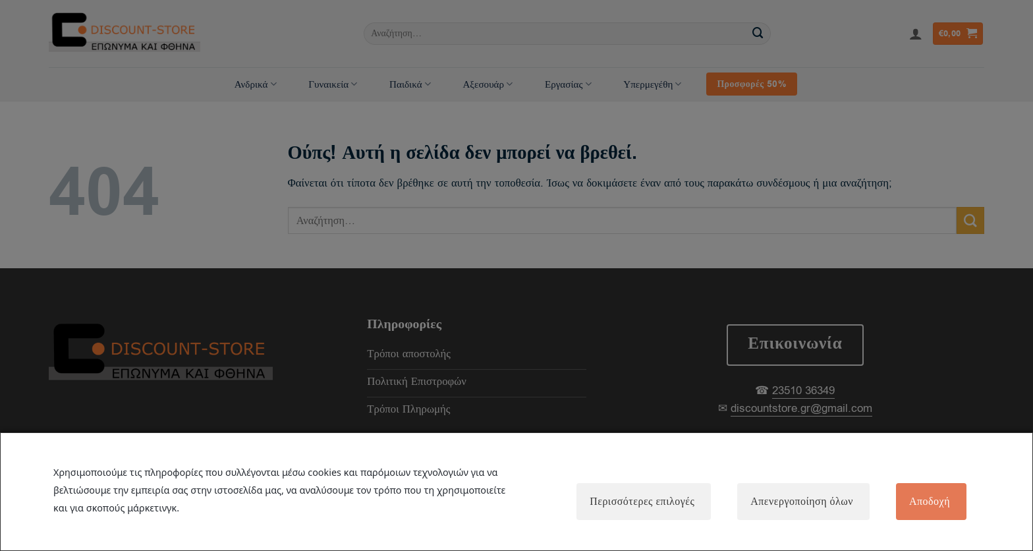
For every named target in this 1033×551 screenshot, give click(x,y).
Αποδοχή (929, 501)
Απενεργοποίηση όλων (801, 501)
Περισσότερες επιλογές (642, 501)
